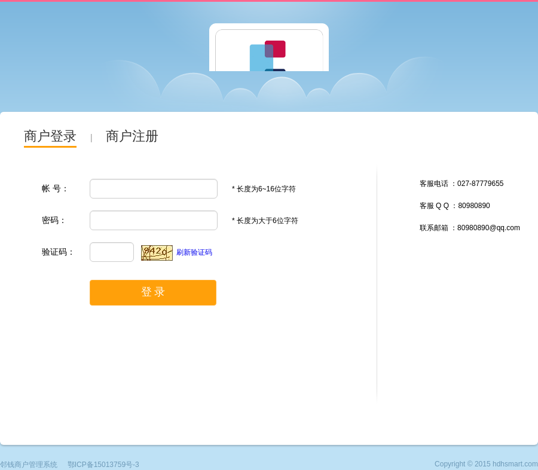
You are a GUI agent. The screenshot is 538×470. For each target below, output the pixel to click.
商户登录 (50, 136)
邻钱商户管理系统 (28, 464)
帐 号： (55, 188)
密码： (54, 220)
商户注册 (132, 136)
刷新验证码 (194, 252)
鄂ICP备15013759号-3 (103, 464)
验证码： (58, 252)
